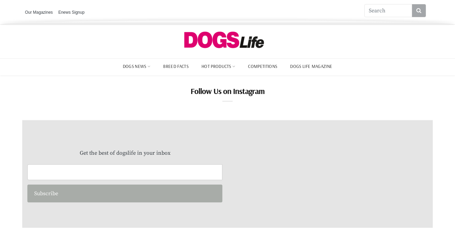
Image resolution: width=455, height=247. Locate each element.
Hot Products (216, 66)
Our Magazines (39, 12)
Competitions (262, 66)
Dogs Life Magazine (311, 66)
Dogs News (134, 66)
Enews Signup (71, 12)
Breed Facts (175, 66)
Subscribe (46, 193)
